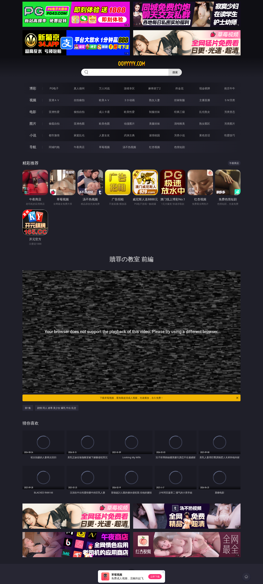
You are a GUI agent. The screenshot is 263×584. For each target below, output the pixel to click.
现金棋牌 (204, 88)
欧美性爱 (129, 112)
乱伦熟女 (204, 112)
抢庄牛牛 (229, 88)
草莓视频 (104, 147)
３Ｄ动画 (129, 100)
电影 (33, 111)
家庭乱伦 (79, 135)
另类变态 (229, 112)
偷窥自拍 (54, 123)
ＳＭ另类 (229, 100)
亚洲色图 (79, 123)
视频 (33, 100)
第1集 (28, 407)
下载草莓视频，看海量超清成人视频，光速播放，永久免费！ (169, 398)
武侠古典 (129, 135)
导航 (33, 147)
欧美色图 (104, 123)
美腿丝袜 (154, 123)
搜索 (175, 72)
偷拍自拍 (79, 112)
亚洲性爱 (54, 112)
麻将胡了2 (154, 88)
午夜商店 (79, 147)
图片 (33, 123)
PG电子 (54, 88)
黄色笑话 (204, 135)
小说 (33, 135)
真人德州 (79, 88)
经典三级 (179, 112)
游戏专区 (129, 88)
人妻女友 (104, 135)
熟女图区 (204, 123)
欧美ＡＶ (104, 100)
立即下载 (155, 576)
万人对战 (104, 88)
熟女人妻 (154, 100)
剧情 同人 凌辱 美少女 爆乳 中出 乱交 (56, 407)
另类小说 (179, 135)
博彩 (33, 88)
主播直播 (204, 100)
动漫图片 (129, 123)
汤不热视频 (129, 147)
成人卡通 (104, 112)
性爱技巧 (229, 135)
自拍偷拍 (79, 100)
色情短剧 (179, 147)
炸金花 (179, 88)
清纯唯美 (179, 123)
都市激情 (54, 135)
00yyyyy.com (131, 63)
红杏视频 (154, 147)
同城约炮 (54, 147)
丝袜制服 (179, 100)
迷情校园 (154, 135)
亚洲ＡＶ (54, 100)
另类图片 (229, 123)
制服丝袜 (154, 112)
